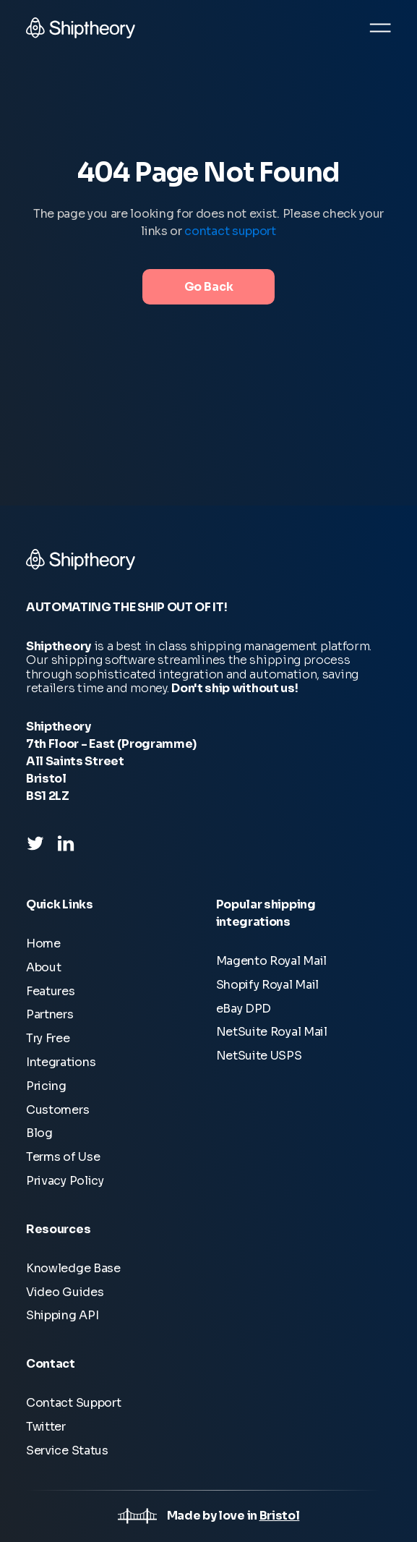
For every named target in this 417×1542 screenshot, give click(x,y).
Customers (57, 1109)
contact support (229, 231)
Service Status (67, 1450)
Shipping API (62, 1315)
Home (43, 943)
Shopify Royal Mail (267, 984)
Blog (39, 1133)
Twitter (46, 1426)
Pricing (46, 1086)
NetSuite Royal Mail (271, 1031)
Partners (50, 1014)
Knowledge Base (73, 1268)
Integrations (60, 1062)
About (43, 967)
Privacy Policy (65, 1180)
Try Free (48, 1038)
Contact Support (73, 1402)
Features (50, 991)
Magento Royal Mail (271, 960)
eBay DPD (244, 1008)
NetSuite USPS (259, 1055)
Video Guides (64, 1292)
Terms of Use (63, 1156)
